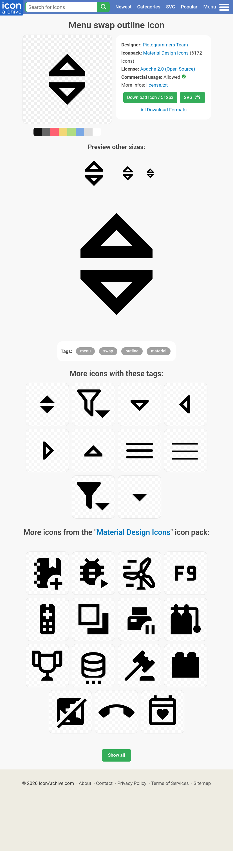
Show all (116, 755)
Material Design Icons (166, 53)
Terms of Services (170, 783)
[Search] (103, 7)
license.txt (157, 85)
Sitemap (202, 783)
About (85, 783)
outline (132, 351)
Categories (148, 7)
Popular (189, 7)
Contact (104, 783)
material (158, 351)
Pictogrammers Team (165, 45)
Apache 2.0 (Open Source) (167, 69)
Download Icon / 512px (150, 97)
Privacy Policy (131, 783)
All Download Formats (163, 109)
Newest (123, 7)
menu (85, 351)
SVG (170, 7)
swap (108, 351)
